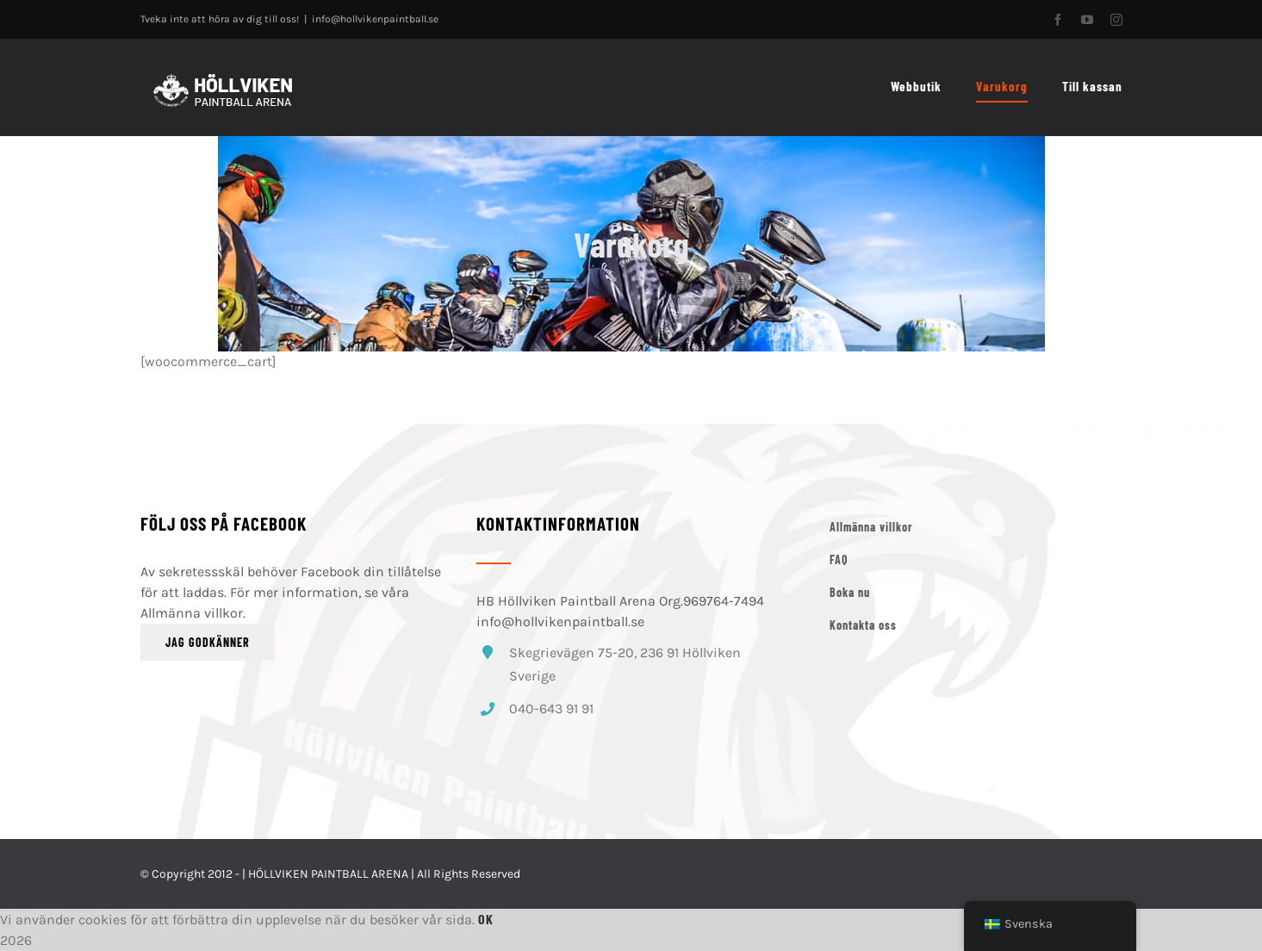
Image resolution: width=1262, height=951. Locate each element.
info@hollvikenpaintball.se (375, 19)
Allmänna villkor (191, 613)
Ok (486, 919)
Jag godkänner (207, 642)
